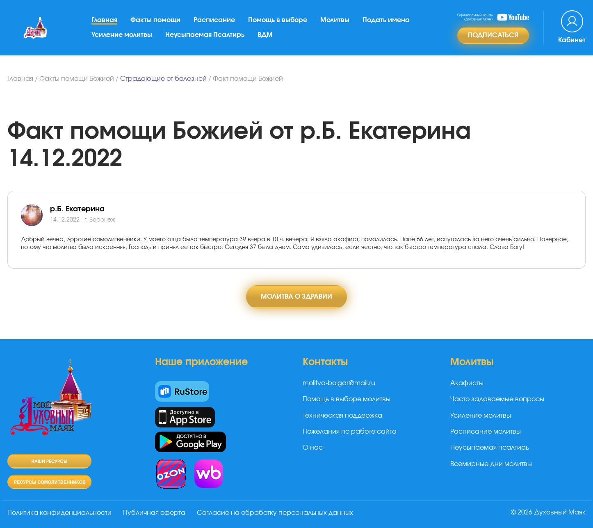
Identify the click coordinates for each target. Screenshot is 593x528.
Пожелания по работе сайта (350, 431)
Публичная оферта (154, 513)
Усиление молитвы (121, 35)
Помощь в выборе (277, 20)
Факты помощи (155, 20)
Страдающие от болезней (163, 78)
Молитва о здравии (296, 296)
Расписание (214, 20)
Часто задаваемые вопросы (497, 399)
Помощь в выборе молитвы (346, 399)
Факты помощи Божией (76, 78)
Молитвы (334, 20)
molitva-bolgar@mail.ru (339, 383)
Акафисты (467, 383)
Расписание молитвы (485, 431)
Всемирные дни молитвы (491, 464)
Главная (104, 20)
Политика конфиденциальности (59, 513)
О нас (313, 447)
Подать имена (386, 20)
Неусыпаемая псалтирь (489, 447)
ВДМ (265, 35)
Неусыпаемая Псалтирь (204, 35)
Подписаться (493, 35)
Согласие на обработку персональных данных (275, 513)
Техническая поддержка (342, 415)
